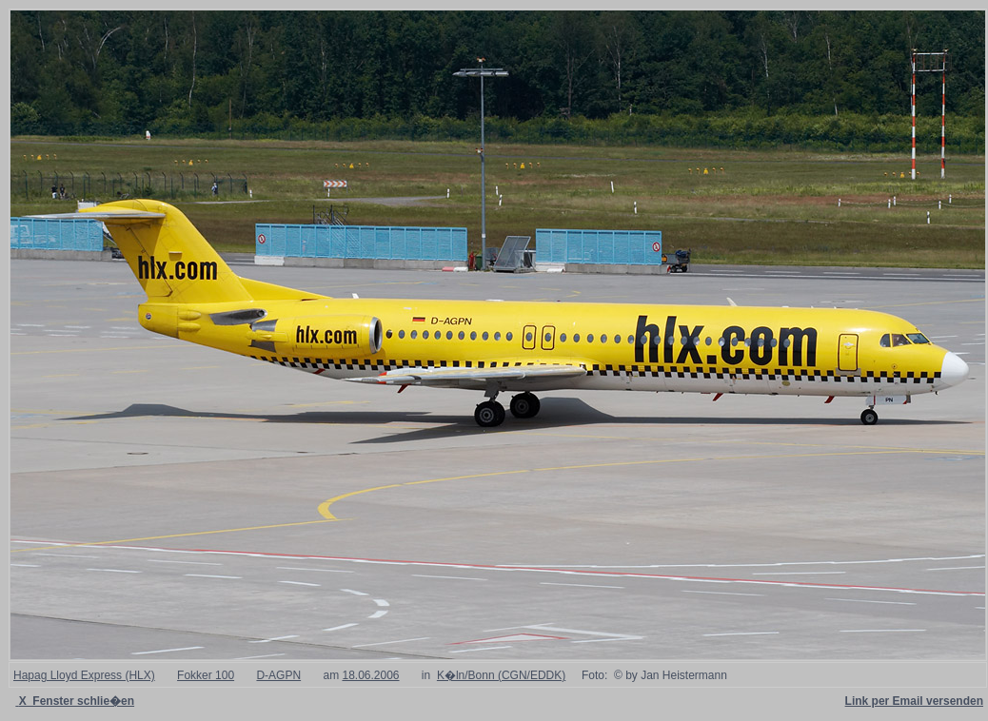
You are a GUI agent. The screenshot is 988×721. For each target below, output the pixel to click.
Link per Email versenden (914, 701)
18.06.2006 (370, 675)
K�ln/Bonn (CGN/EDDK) (501, 675)
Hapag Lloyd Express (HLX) (84, 675)
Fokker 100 (205, 675)
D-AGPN (278, 675)
